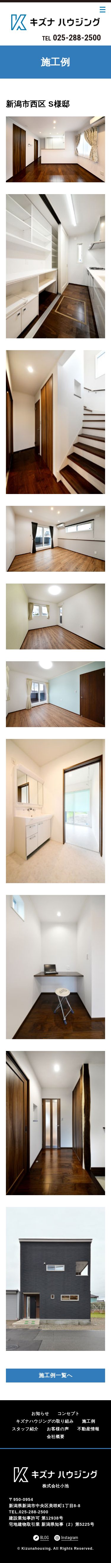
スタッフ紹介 (25, 1428)
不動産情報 (88, 1428)
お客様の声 (58, 1428)
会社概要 (56, 1436)
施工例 (88, 1421)
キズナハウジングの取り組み (45, 1421)
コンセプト (68, 1413)
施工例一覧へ (56, 1375)
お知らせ (40, 1413)
